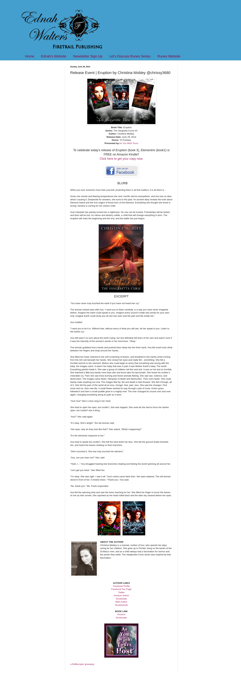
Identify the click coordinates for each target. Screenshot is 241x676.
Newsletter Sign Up (87, 56)
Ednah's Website (53, 56)
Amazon (121, 614)
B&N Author (121, 601)
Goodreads (121, 598)
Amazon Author (121, 595)
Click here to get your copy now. (121, 158)
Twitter (121, 592)
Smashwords (121, 605)
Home (29, 56)
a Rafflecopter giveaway (82, 664)
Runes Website (168, 56)
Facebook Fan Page (121, 589)
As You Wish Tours (128, 143)
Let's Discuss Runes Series (130, 56)
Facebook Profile (121, 586)
